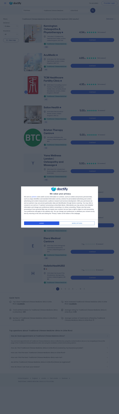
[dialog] (59, 207)
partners (34, 197)
